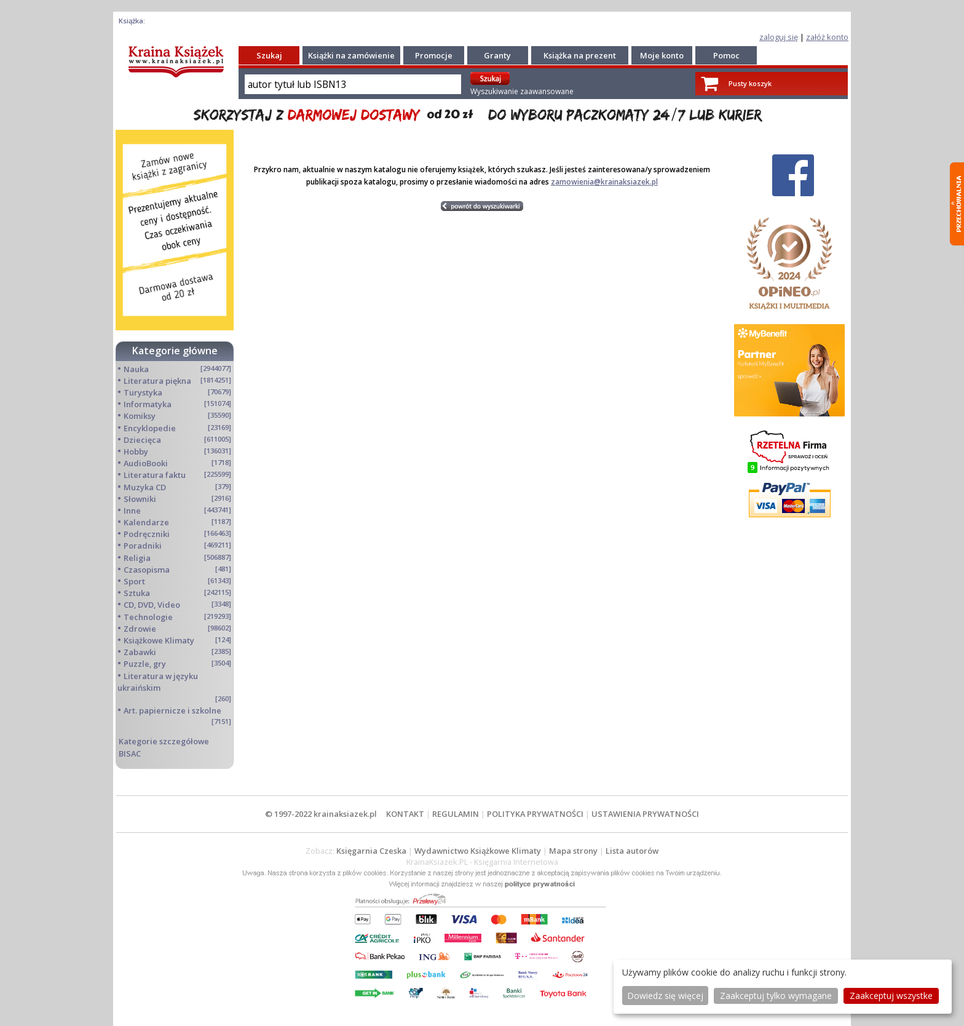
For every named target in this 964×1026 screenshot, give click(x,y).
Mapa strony (573, 850)
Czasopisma (147, 569)
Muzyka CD (145, 487)
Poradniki (143, 545)
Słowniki (140, 498)
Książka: (132, 20)
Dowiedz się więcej (665, 995)
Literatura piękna (157, 380)
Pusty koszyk (750, 83)
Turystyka (143, 392)
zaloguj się (778, 36)
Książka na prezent (579, 55)
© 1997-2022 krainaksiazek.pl (321, 813)
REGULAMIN (455, 813)
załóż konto (827, 36)
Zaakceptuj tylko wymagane (776, 995)
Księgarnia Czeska (371, 850)
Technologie (148, 616)
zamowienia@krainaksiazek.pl (604, 182)
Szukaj (269, 55)
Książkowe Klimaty (159, 640)
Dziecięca (142, 439)
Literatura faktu (155, 474)
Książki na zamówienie (351, 55)
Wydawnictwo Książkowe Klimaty (477, 850)
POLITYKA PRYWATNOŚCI (535, 813)
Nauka (136, 369)
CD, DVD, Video (152, 604)
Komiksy (140, 415)
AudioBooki (146, 463)
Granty (497, 55)
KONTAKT (405, 813)
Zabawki (140, 652)
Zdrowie (140, 628)
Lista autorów (632, 850)
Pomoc (726, 55)
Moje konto (662, 55)
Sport (134, 581)
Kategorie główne (175, 350)
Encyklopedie (150, 428)
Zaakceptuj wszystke (891, 995)
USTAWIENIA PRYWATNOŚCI (645, 813)
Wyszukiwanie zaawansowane (522, 91)
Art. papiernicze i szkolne (172, 710)
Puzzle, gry (145, 663)
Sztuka (137, 592)
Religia (137, 557)
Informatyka (148, 404)
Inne (132, 510)
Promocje (433, 55)
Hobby (136, 451)
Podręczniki (147, 533)
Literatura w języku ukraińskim (157, 681)
